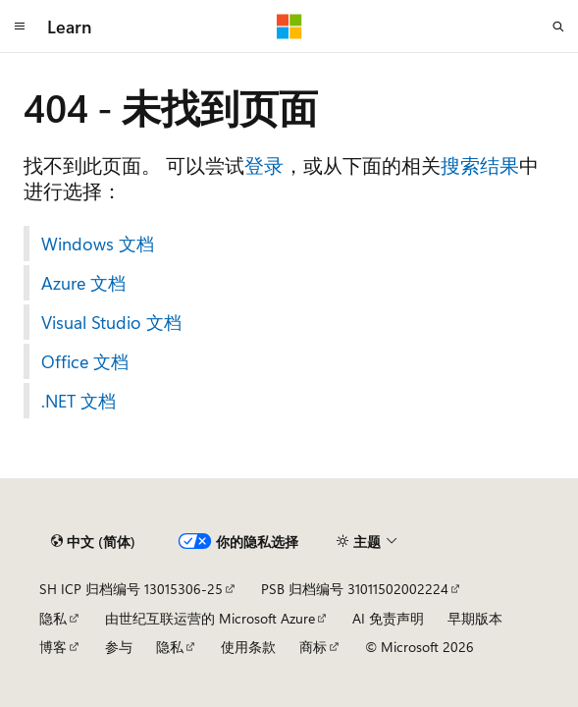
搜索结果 (480, 164)
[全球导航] (19, 26)
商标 (313, 646)
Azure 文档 (83, 283)
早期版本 (474, 618)
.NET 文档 (78, 400)
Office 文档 (85, 361)
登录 (264, 164)
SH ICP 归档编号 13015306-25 (131, 588)
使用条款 (248, 646)
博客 (53, 646)
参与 (118, 646)
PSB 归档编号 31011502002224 (354, 588)
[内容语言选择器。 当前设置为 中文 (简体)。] (93, 542)
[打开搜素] (558, 26)
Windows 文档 (97, 243)
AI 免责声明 (388, 618)
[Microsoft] (289, 26)
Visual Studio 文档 (111, 322)
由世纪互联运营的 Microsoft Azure (210, 618)
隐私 (53, 618)
